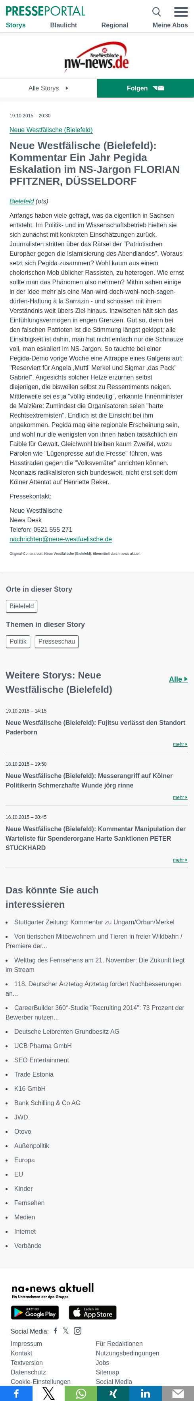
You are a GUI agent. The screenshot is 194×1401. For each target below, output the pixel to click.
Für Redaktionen (119, 1343)
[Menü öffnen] (181, 11)
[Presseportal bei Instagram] (75, 1330)
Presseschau (56, 641)
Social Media (114, 1381)
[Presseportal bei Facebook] (53, 1331)
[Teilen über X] (49, 1393)
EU (18, 1174)
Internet (25, 1231)
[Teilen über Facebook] (16, 1393)
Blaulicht (63, 25)
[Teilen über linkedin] (145, 1393)
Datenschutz (28, 1372)
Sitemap (107, 1372)
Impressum (26, 1343)
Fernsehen (29, 1203)
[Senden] (178, 1393)
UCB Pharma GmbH (43, 1046)
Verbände (28, 1245)
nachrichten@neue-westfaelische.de (61, 539)
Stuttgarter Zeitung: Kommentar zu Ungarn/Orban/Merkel (94, 922)
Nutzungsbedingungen (127, 1353)
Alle (178, 679)
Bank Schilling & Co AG (47, 1103)
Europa (24, 1160)
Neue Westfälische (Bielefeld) (51, 129)
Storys (16, 25)
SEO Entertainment (41, 1060)
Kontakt (21, 1353)
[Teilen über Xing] (113, 1393)
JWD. (22, 1117)
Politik (18, 641)
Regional (115, 25)
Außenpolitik (31, 1145)
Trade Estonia (34, 1074)
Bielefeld (22, 201)
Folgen (145, 88)
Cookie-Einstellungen (41, 1381)
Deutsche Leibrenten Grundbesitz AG (66, 1031)
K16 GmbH (30, 1088)
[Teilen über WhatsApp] (81, 1393)
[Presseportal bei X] (63, 1331)
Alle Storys (49, 88)
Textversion (27, 1362)
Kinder (23, 1188)
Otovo (22, 1131)
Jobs (102, 1362)
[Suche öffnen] (157, 11)
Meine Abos (170, 25)
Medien (24, 1217)
